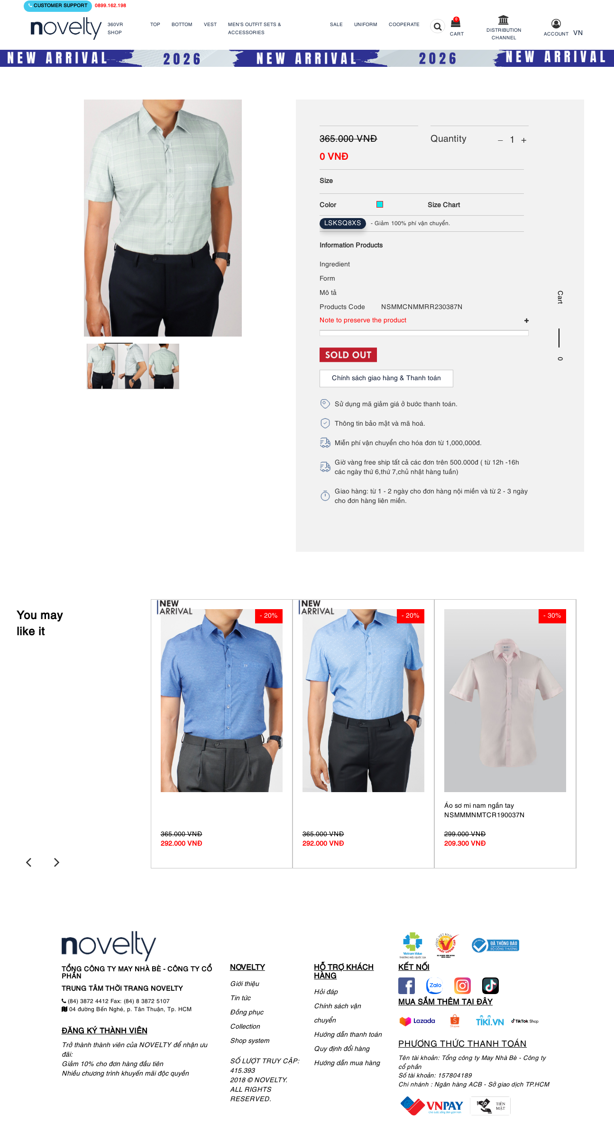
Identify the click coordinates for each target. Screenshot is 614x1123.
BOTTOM (182, 25)
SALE (336, 25)
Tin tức (240, 997)
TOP (155, 25)
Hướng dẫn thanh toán (348, 1034)
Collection (245, 1025)
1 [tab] (118, 343)
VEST (210, 25)
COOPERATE (404, 25)
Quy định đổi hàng (341, 1048)
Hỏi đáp (326, 991)
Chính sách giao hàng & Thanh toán (386, 378)
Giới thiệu (244, 982)
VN (578, 33)
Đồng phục (246, 1011)
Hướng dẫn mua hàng (347, 1062)
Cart (457, 34)
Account (556, 34)
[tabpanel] (102, 372)
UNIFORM (365, 25)
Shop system (249, 1039)
